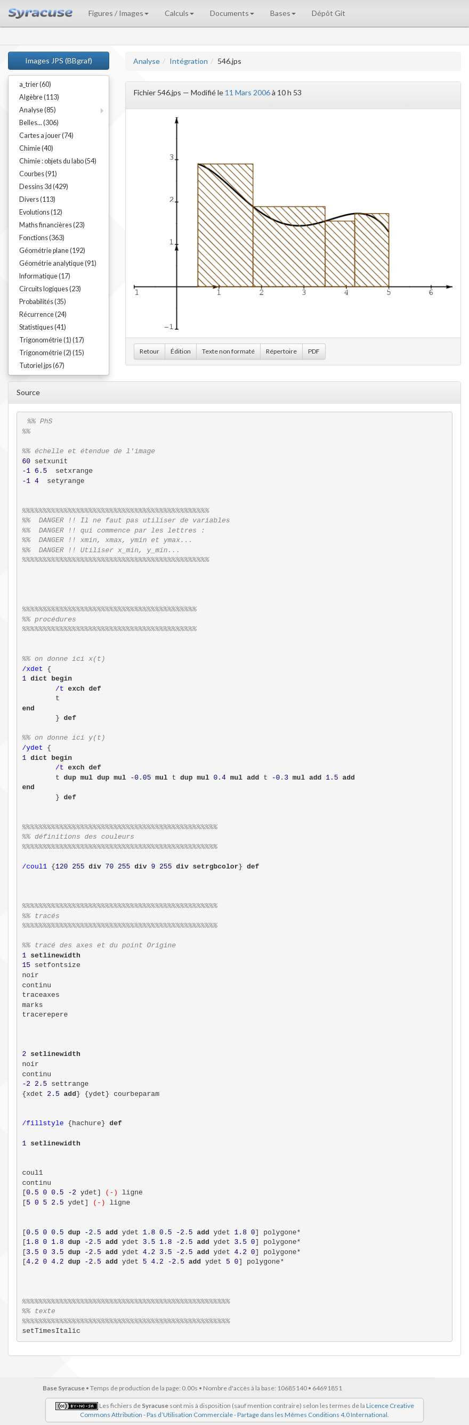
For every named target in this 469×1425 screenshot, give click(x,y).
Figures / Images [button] (118, 13)
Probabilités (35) (42, 302)
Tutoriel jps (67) (41, 366)
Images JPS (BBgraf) (58, 60)
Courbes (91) (38, 174)
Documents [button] (232, 13)
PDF (314, 351)
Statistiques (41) (42, 327)
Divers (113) (37, 199)
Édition (181, 351)
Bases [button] (283, 13)
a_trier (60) (35, 84)
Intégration (188, 60)
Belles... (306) (39, 123)
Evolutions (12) (40, 212)
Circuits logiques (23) (50, 289)
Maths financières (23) (52, 225)
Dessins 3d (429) (43, 187)
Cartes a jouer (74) (46, 136)
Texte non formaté (228, 351)
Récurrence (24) (43, 314)
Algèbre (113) (39, 97)
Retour (149, 351)
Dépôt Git (328, 13)
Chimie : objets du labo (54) (57, 161)
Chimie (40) (36, 148)
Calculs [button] (179, 13)
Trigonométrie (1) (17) (51, 340)
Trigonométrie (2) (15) (51, 353)
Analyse (146, 60)
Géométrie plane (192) (52, 251)
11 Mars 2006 (247, 92)
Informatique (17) (44, 276)
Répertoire (281, 351)
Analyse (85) (37, 110)
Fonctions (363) (41, 238)
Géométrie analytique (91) (57, 263)
